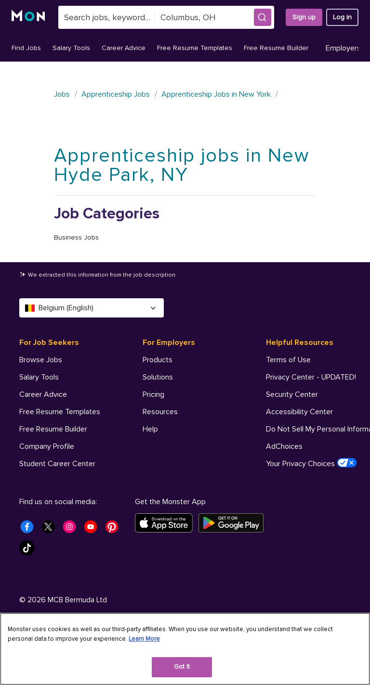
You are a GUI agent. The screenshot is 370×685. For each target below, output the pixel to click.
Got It (182, 667)
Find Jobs (26, 48)
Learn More (144, 639)
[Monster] (29, 17)
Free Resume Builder (276, 48)
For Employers (169, 342)
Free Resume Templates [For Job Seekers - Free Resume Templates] (59, 412)
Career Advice (123, 48)
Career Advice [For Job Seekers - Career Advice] (43, 394)
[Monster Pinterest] (114, 572)
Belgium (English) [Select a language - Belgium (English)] (91, 308)
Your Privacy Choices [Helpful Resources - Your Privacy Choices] (311, 463)
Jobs (62, 94)
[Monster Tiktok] (29, 593)
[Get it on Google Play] (233, 565)
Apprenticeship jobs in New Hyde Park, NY (181, 165)
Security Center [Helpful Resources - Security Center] (292, 394)
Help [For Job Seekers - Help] (27, 481)
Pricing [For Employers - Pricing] (153, 394)
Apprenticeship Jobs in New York (216, 94)
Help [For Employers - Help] (150, 429)
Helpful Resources (299, 342)
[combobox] (106, 17)
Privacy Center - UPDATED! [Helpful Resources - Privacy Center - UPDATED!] (311, 377)
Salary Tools (71, 48)
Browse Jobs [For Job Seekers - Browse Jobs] (40, 360)
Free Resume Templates (194, 48)
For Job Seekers (49, 342)
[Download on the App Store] (166, 565)
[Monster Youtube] (93, 572)
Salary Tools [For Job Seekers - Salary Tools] (39, 377)
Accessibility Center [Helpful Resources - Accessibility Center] (299, 412)
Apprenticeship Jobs (115, 94)
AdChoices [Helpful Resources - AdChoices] (284, 446)
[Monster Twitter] (51, 572)
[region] (185, 649)
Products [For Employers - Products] (157, 360)
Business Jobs (76, 237)
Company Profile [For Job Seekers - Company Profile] (46, 446)
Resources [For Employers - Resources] (160, 412)
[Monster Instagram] (72, 572)
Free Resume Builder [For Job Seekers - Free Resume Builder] (53, 429)
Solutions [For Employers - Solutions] (158, 377)
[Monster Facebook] (29, 572)
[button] (262, 17)
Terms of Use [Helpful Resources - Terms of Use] (288, 360)
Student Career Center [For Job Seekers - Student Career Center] (57, 464)
